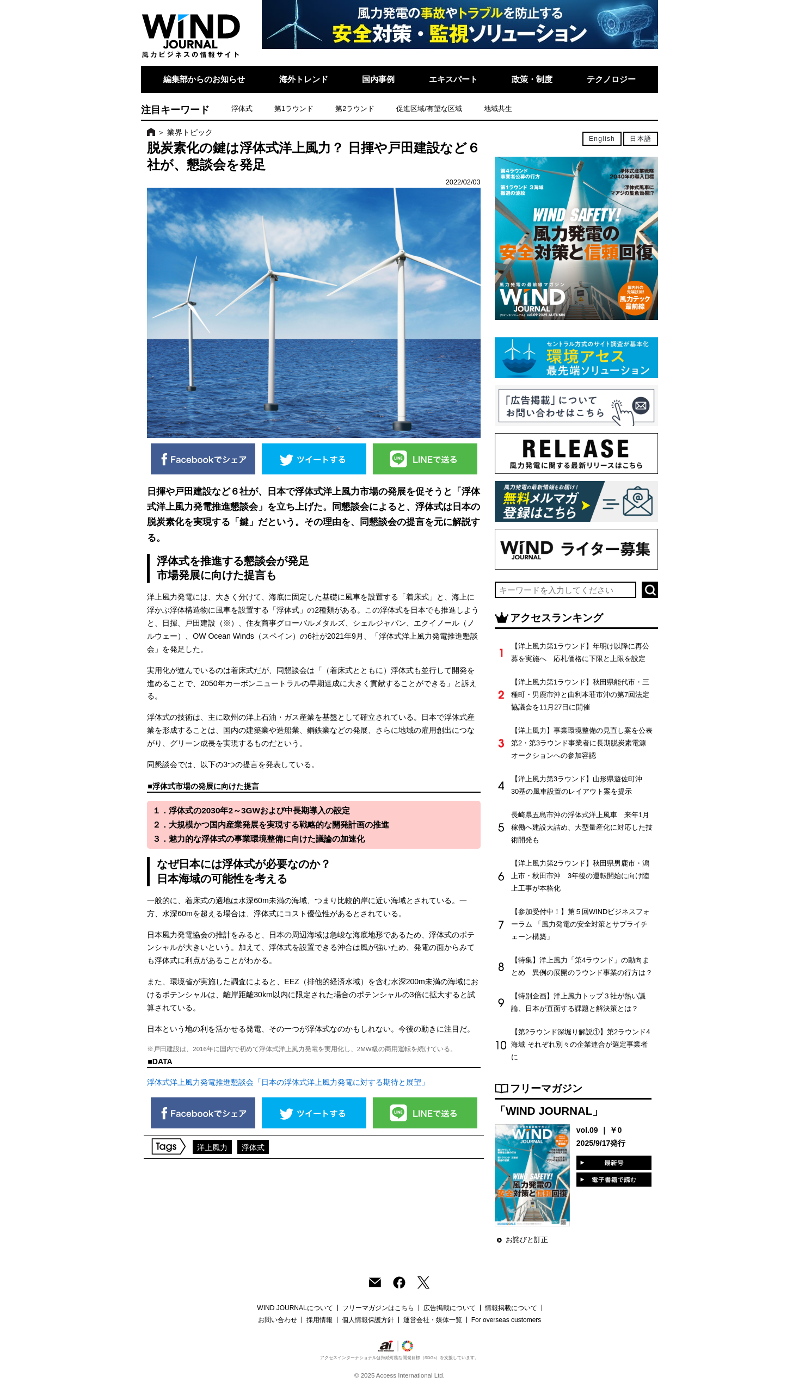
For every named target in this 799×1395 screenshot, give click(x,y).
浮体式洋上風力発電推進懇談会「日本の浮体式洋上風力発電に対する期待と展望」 (288, 1082)
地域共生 (498, 108)
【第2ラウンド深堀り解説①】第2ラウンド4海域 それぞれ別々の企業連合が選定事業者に (580, 1044)
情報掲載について (511, 1308)
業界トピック (190, 132)
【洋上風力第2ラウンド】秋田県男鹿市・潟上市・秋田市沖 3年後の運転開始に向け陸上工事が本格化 (580, 875)
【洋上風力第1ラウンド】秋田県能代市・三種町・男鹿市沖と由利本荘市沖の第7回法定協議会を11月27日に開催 (580, 694)
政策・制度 (532, 79)
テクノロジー (611, 79)
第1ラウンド (294, 108)
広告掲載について (449, 1308)
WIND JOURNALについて (295, 1308)
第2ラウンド (354, 108)
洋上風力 (212, 1147)
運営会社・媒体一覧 (432, 1320)
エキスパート (453, 79)
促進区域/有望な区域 (429, 108)
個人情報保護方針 (368, 1320)
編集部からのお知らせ (204, 79)
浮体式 (242, 108)
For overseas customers (506, 1320)
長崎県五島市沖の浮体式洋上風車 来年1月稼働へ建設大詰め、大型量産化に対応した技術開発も (582, 827)
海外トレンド (303, 79)
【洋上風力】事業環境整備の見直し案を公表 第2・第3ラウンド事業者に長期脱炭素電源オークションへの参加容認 (585, 743)
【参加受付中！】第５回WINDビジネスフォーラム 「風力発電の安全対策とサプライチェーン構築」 (580, 924)
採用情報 (319, 1320)
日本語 (641, 139)
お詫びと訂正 (527, 1240)
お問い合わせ (277, 1320)
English (602, 139)
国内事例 (378, 79)
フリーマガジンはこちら (378, 1308)
